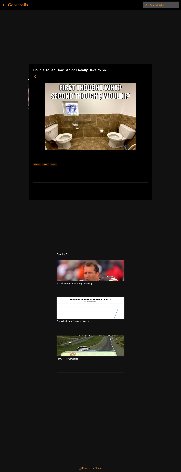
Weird (53, 165)
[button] (35, 77)
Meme (45, 165)
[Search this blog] (164, 5)
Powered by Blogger (90, 468)
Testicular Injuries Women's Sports (73, 321)
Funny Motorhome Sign (67, 359)
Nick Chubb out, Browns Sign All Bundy (74, 283)
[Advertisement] (90, 224)
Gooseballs (18, 4)
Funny (37, 165)
